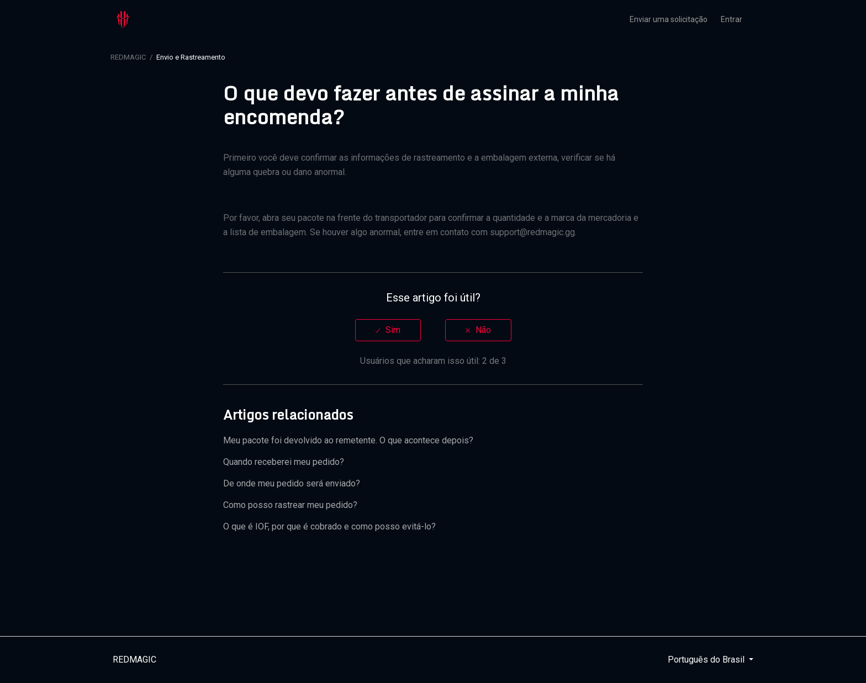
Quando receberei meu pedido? (283, 462)
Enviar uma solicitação (668, 19)
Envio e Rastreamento (190, 57)
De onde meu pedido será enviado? (291, 483)
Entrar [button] (731, 19)
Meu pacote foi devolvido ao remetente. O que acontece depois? (348, 440)
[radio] (388, 330)
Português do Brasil (707, 659)
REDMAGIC (128, 57)
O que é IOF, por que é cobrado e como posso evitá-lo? (329, 526)
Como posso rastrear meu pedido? (290, 505)
